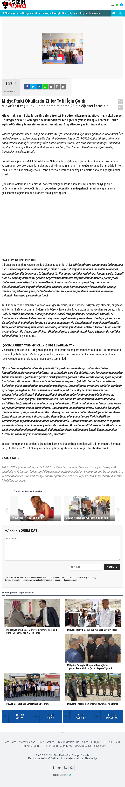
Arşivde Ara (66, 745)
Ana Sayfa (10, 742)
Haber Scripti (60, 774)
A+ (120, 101)
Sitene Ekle (100, 745)
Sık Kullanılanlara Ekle (68, 742)
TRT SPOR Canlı (49, 745)
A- (120, 107)
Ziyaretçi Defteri (83, 745)
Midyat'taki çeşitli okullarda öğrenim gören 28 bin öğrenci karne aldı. (56, 106)
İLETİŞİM (95, 742)
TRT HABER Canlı (111, 742)
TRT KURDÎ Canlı (30, 745)
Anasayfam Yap (27, 742)
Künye (85, 742)
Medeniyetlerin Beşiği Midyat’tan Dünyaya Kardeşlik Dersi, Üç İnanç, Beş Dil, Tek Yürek (52, 13)
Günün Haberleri (46, 742)
